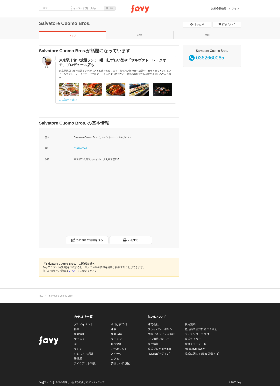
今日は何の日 (119, 324)
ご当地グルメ (119, 348)
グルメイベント (83, 324)
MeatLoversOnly (195, 348)
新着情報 (79, 334)
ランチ (78, 348)
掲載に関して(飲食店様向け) (202, 353)
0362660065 (80, 148)
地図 (207, 35)
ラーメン (116, 338)
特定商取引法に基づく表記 (201, 329)
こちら (73, 270)
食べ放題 (116, 343)
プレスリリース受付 (197, 334)
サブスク (79, 338)
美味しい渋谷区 (120, 363)
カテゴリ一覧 (83, 316)
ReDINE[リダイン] (159, 353)
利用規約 (190, 324)
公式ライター (193, 338)
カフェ (115, 358)
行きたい (227, 24)
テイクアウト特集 (85, 363)
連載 (113, 329)
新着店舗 (116, 334)
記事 (139, 35)
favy (41, 295)
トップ (72, 35)
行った (197, 24)
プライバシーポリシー (161, 329)
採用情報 (153, 343)
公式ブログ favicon (159, 348)
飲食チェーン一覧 (195, 343)
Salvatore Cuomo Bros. (64, 23)
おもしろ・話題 (83, 353)
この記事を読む (68, 99)
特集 (76, 329)
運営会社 (153, 324)
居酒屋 (78, 358)
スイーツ (116, 353)
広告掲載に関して (159, 338)
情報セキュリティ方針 (161, 334)
